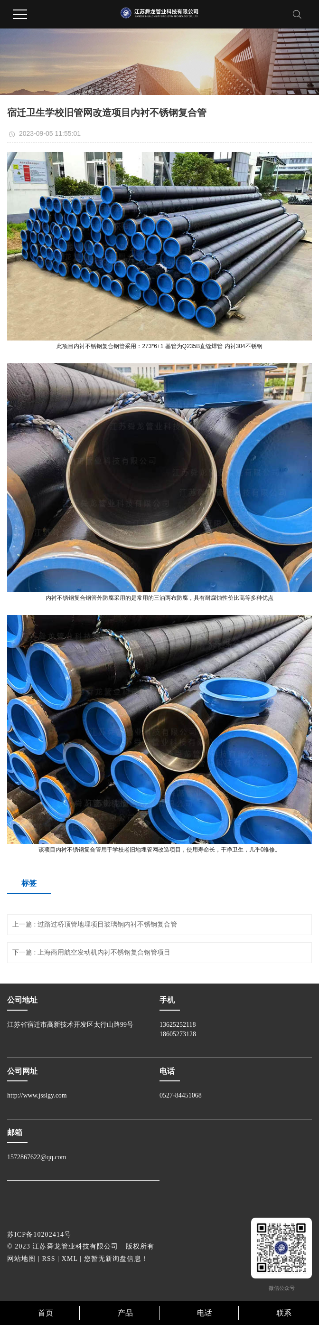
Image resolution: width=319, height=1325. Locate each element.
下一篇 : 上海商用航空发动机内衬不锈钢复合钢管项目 (91, 952)
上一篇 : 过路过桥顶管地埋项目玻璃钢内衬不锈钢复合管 (94, 924)
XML (70, 1258)
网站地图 (21, 1258)
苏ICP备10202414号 (39, 1234)
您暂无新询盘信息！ (116, 1258)
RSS (49, 1258)
